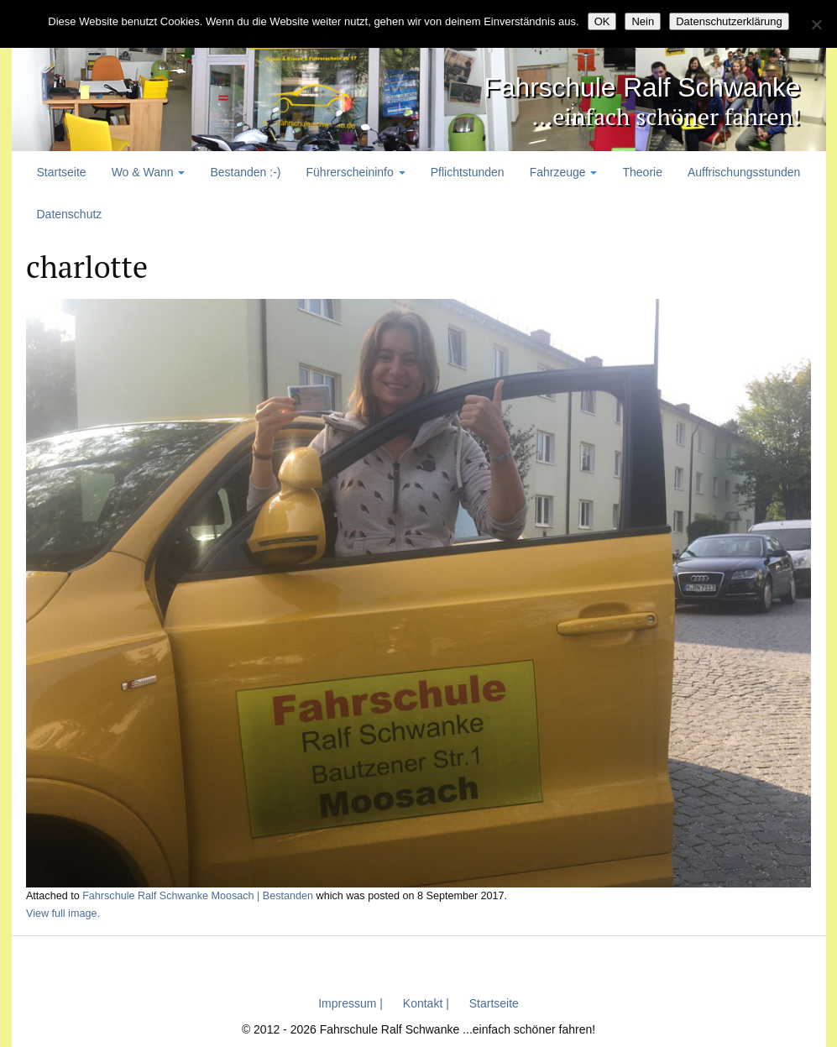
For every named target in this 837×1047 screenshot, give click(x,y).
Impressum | (350, 1003)
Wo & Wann (149, 172)
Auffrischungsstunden (744, 172)
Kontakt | (426, 1003)
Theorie (642, 172)
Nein (642, 21)
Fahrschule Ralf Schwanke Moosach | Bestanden (197, 896)
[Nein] (816, 24)
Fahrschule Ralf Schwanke (591, 84)
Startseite (61, 172)
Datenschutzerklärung (729, 21)
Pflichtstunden (468, 172)
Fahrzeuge (564, 172)
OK (602, 21)
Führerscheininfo (355, 172)
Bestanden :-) (245, 172)
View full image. (63, 913)
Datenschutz (69, 214)
